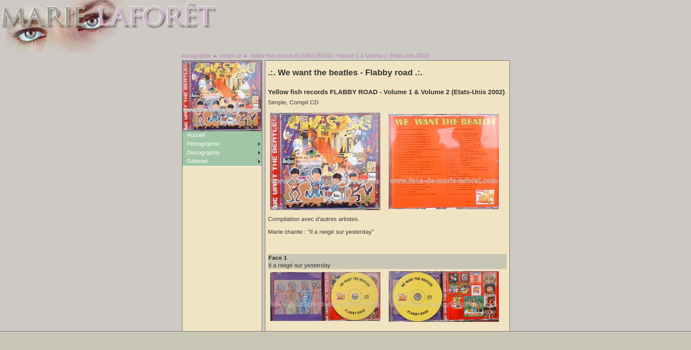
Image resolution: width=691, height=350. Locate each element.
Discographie (203, 152)
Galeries (197, 161)
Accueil (196, 135)
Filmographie (203, 143)
